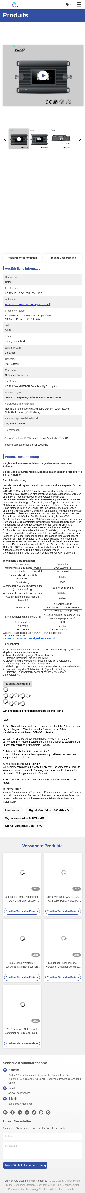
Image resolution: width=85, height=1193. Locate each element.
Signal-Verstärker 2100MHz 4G (48, 810)
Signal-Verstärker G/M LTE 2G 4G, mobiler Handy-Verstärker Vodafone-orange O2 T (63, 899)
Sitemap (42, 1180)
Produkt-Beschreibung (63, 257)
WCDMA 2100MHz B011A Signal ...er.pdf (27, 304)
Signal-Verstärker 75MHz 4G (24, 825)
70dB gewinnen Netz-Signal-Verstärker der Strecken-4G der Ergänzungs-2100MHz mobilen (22, 1031)
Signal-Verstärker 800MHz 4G (24, 818)
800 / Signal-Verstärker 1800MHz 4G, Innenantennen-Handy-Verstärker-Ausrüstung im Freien (21, 965)
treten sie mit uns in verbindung (25, 1165)
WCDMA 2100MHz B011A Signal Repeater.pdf (29, 638)
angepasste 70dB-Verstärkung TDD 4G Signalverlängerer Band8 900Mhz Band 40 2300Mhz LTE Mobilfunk (21, 899)
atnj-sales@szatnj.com (20, 1103)
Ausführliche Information (22, 257)
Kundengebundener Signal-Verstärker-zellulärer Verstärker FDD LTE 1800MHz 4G (63, 965)
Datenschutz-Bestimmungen (20, 1180)
